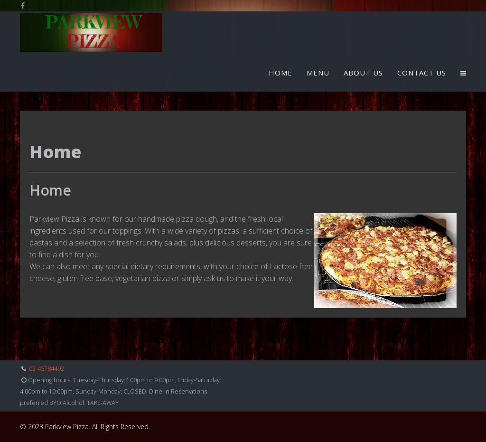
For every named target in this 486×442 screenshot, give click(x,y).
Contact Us (421, 72)
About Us (363, 72)
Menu (318, 72)
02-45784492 (46, 369)
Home (280, 72)
